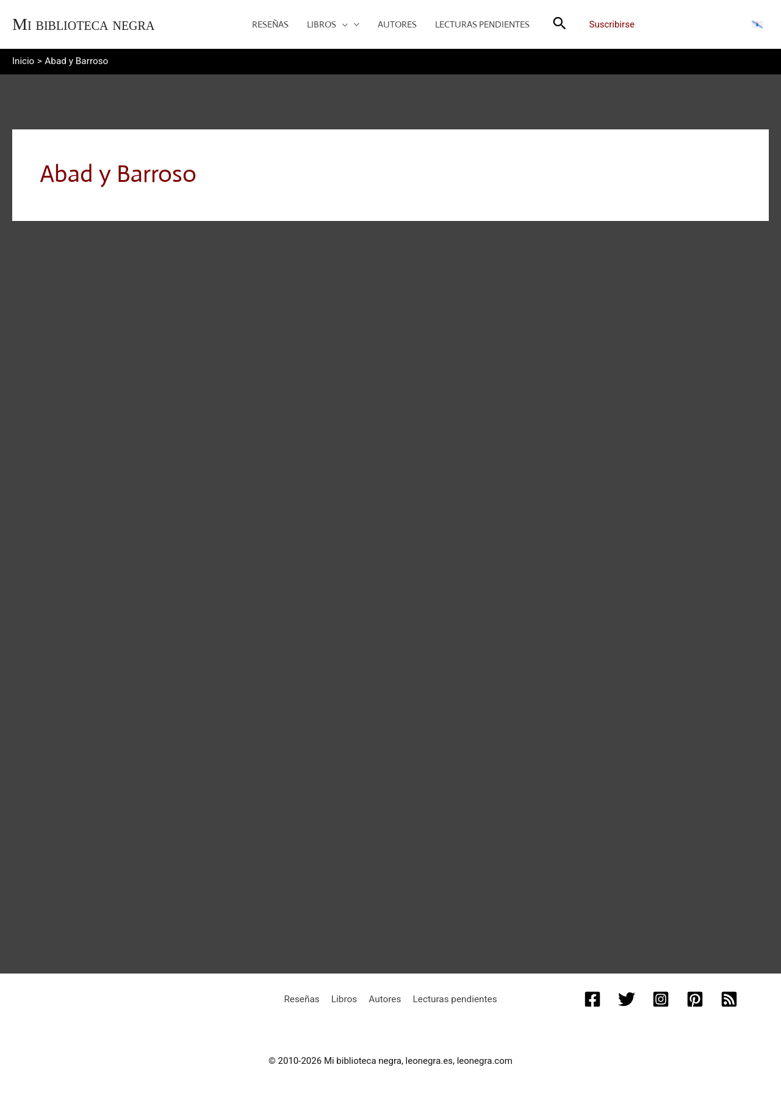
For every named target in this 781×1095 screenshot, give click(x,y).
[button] (342, 24)
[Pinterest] (695, 996)
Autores (384, 996)
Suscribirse (612, 24)
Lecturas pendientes (450, 996)
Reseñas (307, 996)
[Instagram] (660, 996)
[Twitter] (626, 996)
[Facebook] (592, 996)
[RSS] (729, 996)
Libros (346, 996)
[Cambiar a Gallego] (757, 23)
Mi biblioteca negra (83, 24)
